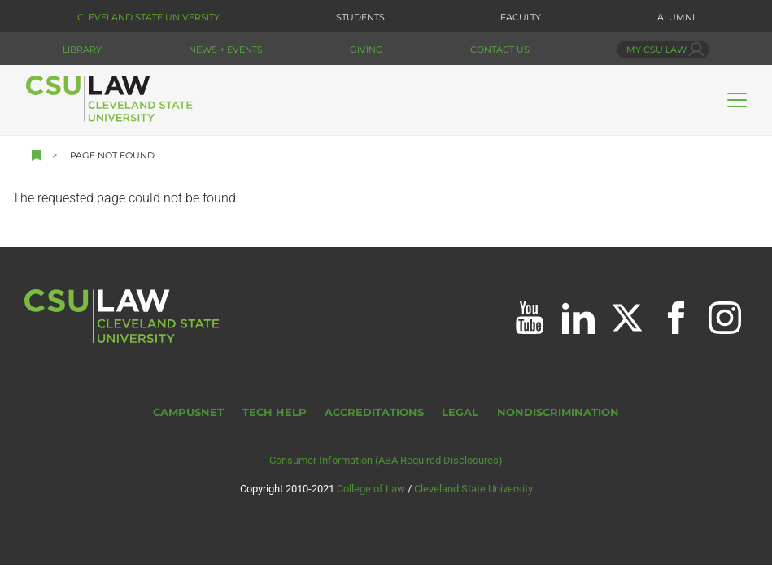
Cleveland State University (148, 17)
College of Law (371, 489)
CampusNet (188, 412)
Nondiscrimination (558, 412)
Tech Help (274, 412)
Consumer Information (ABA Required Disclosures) (386, 460)
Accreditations (374, 412)
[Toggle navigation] (737, 99)
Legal (460, 412)
